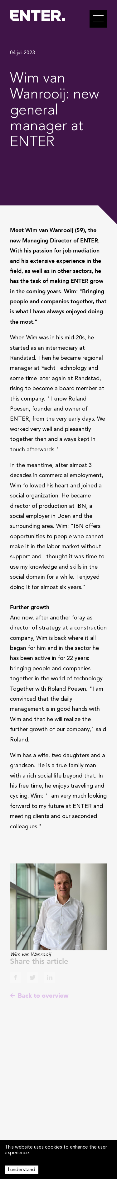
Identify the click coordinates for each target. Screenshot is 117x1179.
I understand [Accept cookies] (21, 1169)
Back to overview (39, 995)
